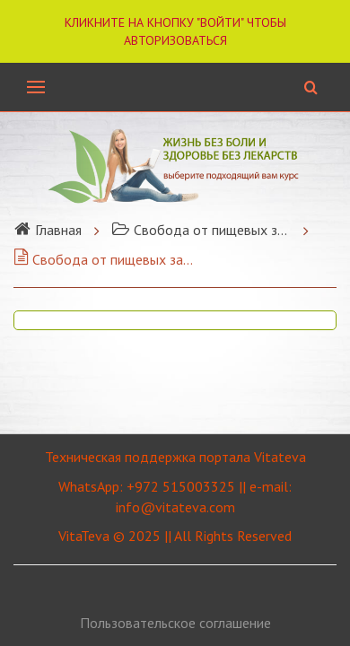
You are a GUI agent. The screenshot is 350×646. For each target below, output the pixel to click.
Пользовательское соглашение (175, 623)
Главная (47, 230)
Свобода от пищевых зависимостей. (103, 259)
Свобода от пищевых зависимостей (201, 230)
